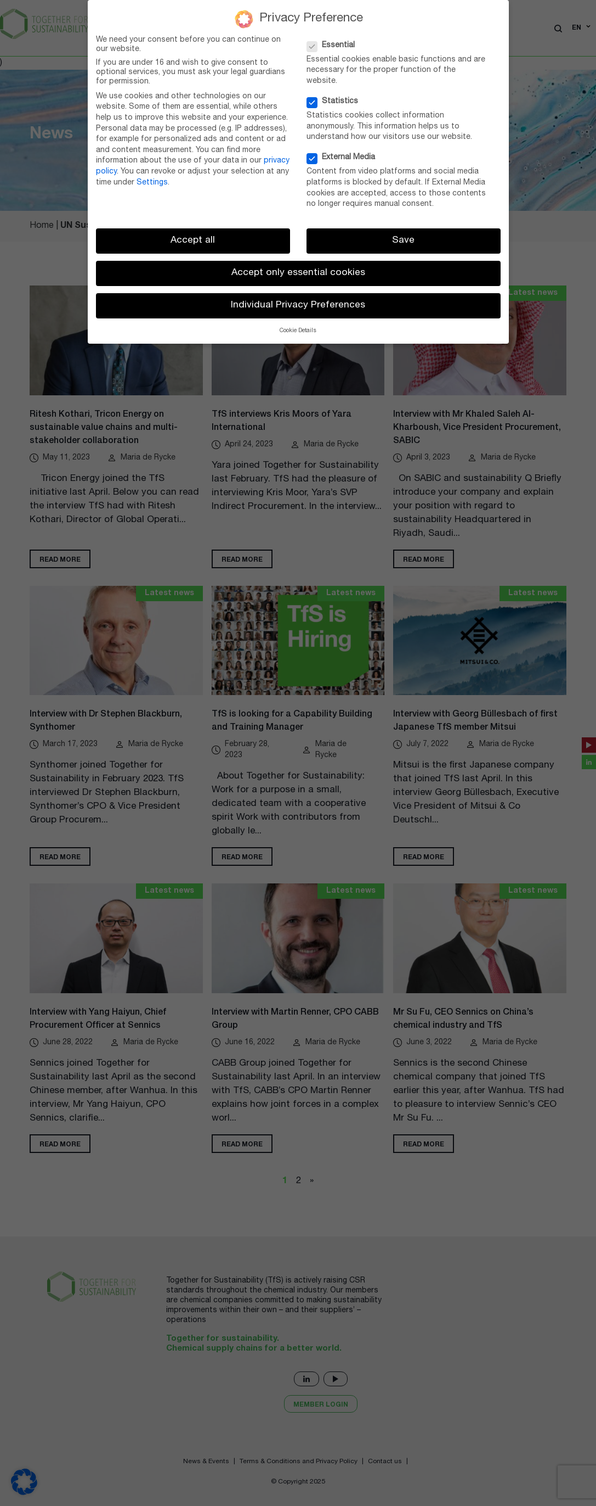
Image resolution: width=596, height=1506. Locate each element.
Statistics (335, 102)
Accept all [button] (193, 240)
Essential (334, 46)
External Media (344, 158)
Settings (152, 183)
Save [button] (403, 240)
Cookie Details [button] (298, 331)
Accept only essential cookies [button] (298, 273)
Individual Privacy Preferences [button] (298, 305)
